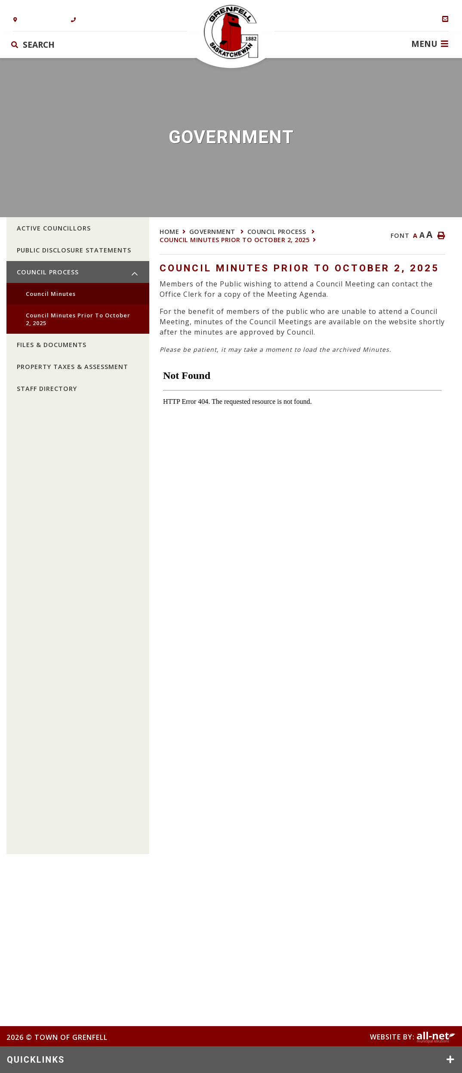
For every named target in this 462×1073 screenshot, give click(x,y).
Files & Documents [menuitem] (51, 345)
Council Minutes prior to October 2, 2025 (234, 240)
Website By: (413, 1037)
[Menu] (429, 43)
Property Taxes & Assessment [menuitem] (72, 367)
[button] (134, 273)
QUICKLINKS (36, 1060)
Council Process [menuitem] (48, 272)
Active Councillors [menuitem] (54, 228)
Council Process (277, 232)
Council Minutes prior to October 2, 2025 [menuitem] (78, 319)
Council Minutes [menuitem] (51, 294)
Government (213, 232)
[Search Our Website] (61, 45)
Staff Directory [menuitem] (47, 388)
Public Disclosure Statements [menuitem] (74, 250)
